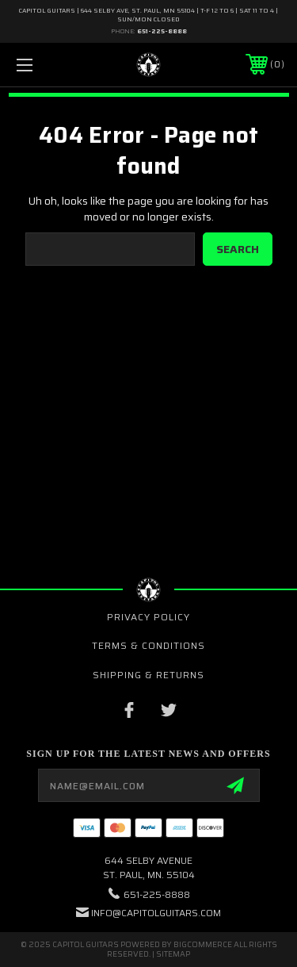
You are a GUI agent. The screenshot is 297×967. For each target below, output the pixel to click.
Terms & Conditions (148, 645)
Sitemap (173, 954)
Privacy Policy (148, 616)
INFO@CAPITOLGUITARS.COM (156, 912)
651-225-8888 (162, 31)
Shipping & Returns (148, 674)
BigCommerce (202, 944)
